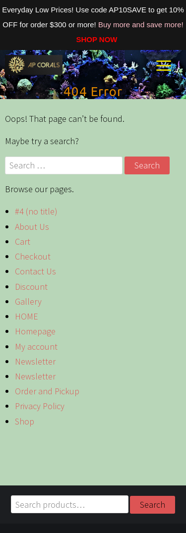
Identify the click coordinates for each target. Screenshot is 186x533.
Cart (22, 241)
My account (36, 346)
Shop (24, 421)
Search (152, 504)
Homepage (35, 331)
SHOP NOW (92, 39)
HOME (26, 316)
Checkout (33, 256)
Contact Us (35, 271)
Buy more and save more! (141, 24)
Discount (31, 286)
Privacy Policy (39, 406)
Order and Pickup (47, 391)
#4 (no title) (36, 211)
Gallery (28, 301)
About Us (32, 226)
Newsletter (35, 361)
